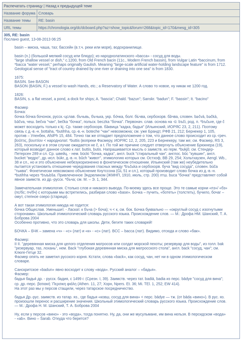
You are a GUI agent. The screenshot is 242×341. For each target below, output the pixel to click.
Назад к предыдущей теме (69, 6)
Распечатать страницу (23, 6)
